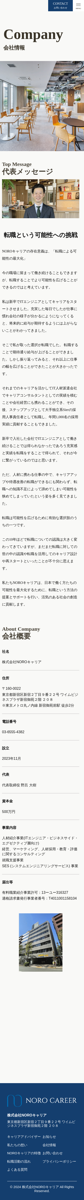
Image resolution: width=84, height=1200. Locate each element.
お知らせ (49, 1137)
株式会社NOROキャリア (40, 1187)
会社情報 (49, 1145)
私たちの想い (17, 1145)
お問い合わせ (53, 1153)
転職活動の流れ (19, 1161)
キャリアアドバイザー (24, 1137)
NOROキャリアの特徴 (24, 1153)
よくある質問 (17, 1169)
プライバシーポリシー (59, 1161)
